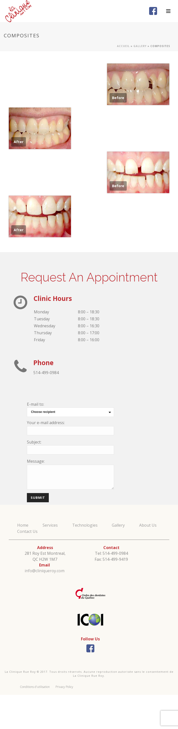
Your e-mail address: (46, 422)
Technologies (85, 525)
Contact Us (27, 531)
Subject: (34, 442)
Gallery (140, 46)
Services (50, 525)
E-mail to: (35, 404)
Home (22, 525)
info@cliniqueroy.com (44, 570)
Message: (36, 461)
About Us (148, 525)
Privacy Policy (64, 687)
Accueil (123, 46)
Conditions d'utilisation (35, 687)
